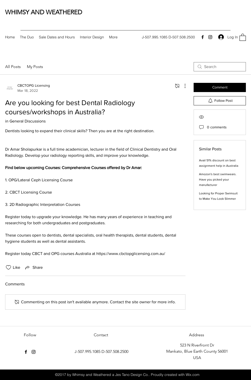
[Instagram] (210, 37)
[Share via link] (33, 267)
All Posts (13, 66)
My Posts (35, 66)
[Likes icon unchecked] (8, 267)
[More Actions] (182, 86)
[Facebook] (202, 37)
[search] (220, 66)
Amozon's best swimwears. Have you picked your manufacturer (217, 179)
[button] (242, 37)
